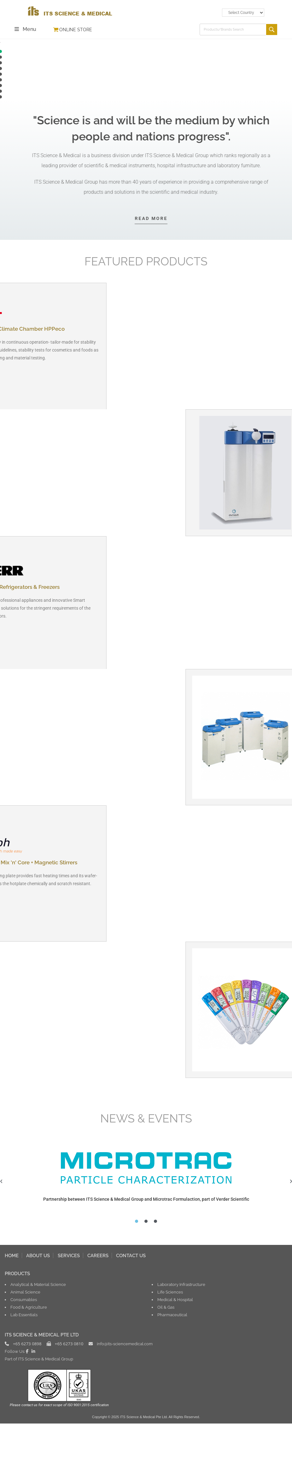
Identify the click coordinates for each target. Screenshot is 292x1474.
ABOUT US (38, 1306)
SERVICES (69, 1306)
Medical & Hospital (175, 1350)
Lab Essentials (24, 1365)
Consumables (23, 1350)
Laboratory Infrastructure (181, 1334)
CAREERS (97, 1306)
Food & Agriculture (28, 1357)
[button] (146, 90)
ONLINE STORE (75, 29)
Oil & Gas (165, 1357)
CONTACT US (131, 1306)
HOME (12, 1306)
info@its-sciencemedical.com (125, 1394)
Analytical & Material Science (38, 1334)
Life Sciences (170, 1342)
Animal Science (25, 1342)
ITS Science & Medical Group (45, 1409)
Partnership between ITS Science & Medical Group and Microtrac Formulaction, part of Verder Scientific (146, 1249)
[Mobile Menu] (26, 29)
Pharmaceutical (172, 1365)
